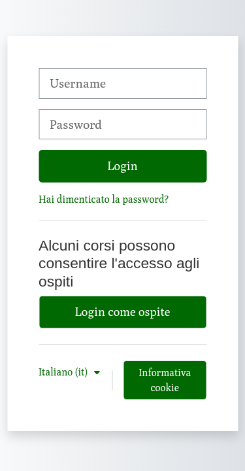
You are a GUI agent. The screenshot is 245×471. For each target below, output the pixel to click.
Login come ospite (123, 311)
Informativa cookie (165, 379)
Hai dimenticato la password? (104, 199)
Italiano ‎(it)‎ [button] (64, 371)
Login (122, 165)
